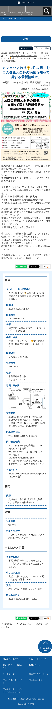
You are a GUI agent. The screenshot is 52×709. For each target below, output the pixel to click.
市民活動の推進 (35, 680)
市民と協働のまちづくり (12, 681)
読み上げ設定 (44, 48)
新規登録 (13, 12)
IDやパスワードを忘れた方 (12, 666)
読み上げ (27, 48)
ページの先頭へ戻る (45, 649)
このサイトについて (4, 13)
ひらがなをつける (27, 2)
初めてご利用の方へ (11, 659)
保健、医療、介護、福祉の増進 (23, 55)
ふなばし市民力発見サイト (13, 53)
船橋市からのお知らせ (38, 674)
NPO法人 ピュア (40, 88)
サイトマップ (8, 674)
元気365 (31, 704)
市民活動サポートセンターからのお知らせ (12, 690)
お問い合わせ (21, 13)
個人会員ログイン (29, 13)
